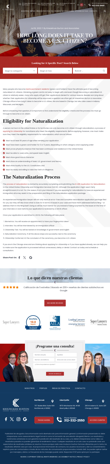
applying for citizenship (12, 131)
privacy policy (83, 457)
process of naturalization (17, 184)
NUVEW (23, 457)
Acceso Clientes (97, 420)
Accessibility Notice (67, 457)
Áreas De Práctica (43, 11)
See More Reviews (55, 303)
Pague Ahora (44, 420)
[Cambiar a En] (78, 4)
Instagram (18, 419)
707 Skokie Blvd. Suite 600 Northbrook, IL (29, 4)
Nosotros (25, 11)
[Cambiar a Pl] (85, 4)
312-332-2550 (99, 5)
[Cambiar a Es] (81, 4)
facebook (19, 257)
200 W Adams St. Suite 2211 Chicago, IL (67, 4)
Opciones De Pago (82, 11)
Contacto (94, 11)
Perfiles (33, 11)
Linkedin (30, 257)
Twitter (12, 419)
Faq (52, 11)
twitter (24, 257)
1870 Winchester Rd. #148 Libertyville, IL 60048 (48, 4)
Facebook (6, 419)
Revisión (58, 11)
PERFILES (43, 388)
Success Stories (68, 11)
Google (25, 419)
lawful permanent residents (37, 89)
